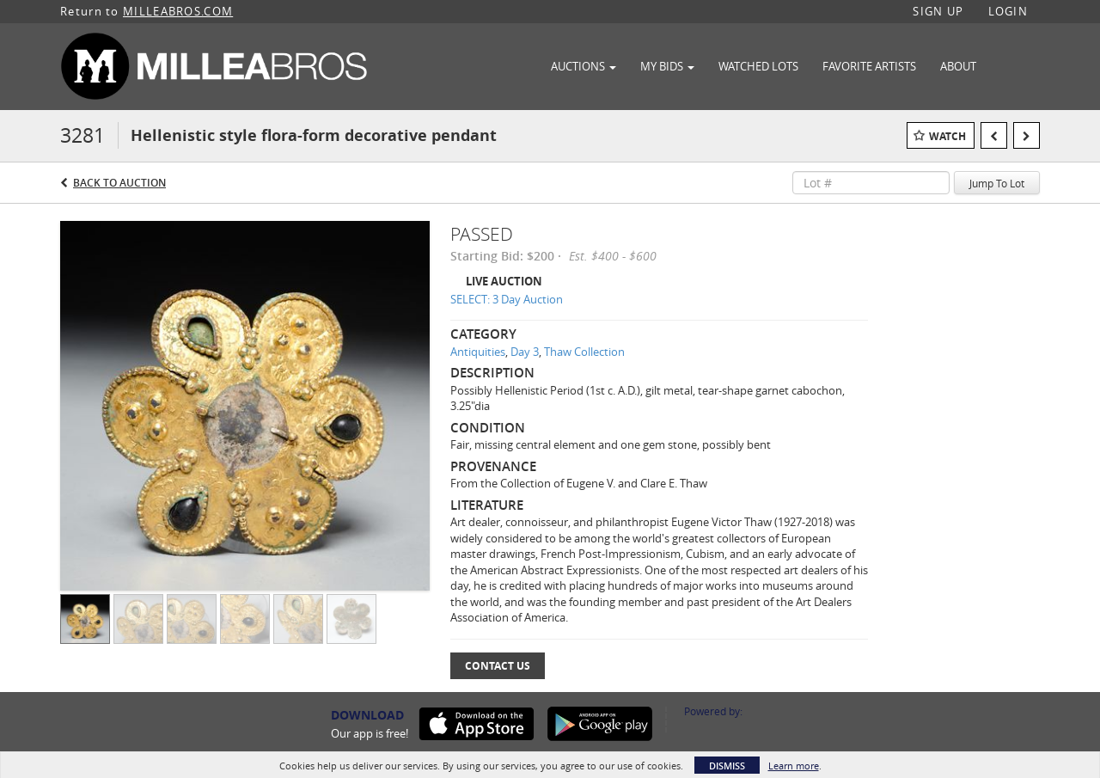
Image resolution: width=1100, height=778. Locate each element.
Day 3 (524, 351)
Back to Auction (119, 182)
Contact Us (497, 666)
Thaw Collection (584, 351)
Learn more (793, 765)
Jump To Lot (996, 183)
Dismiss (727, 765)
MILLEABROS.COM (178, 11)
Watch (947, 136)
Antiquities (477, 351)
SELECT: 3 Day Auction (506, 299)
